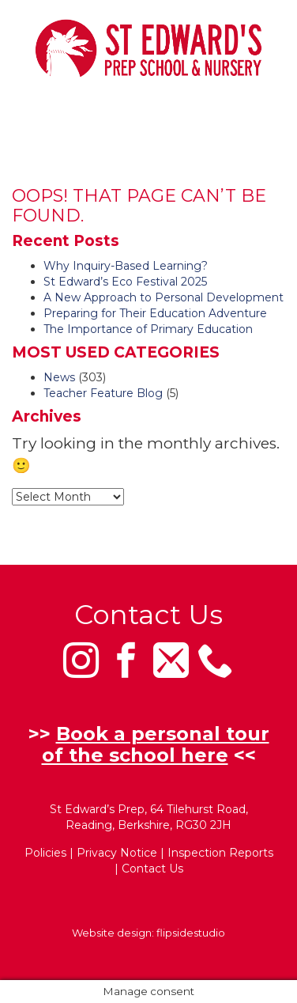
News (59, 377)
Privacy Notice (117, 853)
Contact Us (152, 868)
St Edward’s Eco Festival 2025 (125, 281)
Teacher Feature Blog (103, 393)
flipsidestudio (190, 932)
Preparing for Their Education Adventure (155, 313)
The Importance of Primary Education (148, 329)
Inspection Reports (220, 853)
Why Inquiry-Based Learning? (125, 266)
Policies (45, 853)
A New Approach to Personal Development (163, 297)
